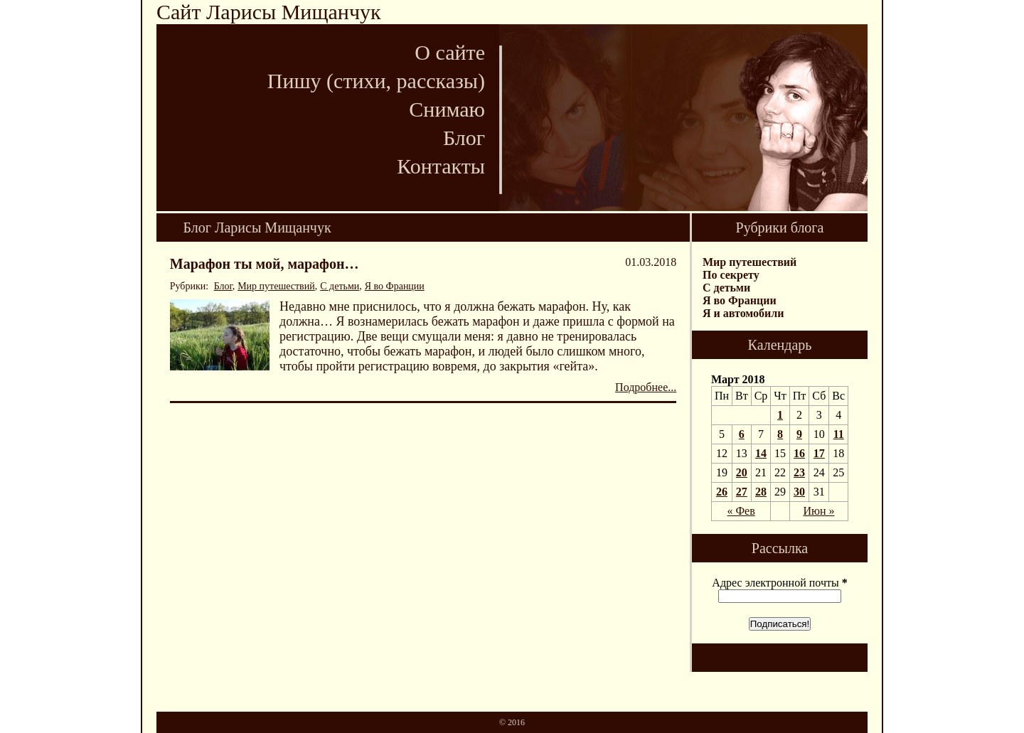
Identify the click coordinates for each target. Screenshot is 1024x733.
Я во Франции (395, 286)
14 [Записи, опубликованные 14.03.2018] (761, 453)
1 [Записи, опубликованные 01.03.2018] (780, 415)
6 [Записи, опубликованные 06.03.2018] (742, 434)
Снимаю (447, 109)
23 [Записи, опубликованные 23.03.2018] (799, 472)
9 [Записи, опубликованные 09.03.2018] (799, 434)
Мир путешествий (276, 286)
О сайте (450, 52)
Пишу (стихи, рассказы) (376, 80)
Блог (464, 137)
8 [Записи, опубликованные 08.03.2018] (780, 434)
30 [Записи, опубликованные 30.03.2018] (799, 492)
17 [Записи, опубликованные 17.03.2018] (819, 453)
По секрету (731, 275)
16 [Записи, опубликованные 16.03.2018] (799, 453)
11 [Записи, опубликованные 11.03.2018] (838, 434)
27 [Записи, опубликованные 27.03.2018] (741, 492)
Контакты (441, 166)
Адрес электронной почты (779, 583)
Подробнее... (645, 387)
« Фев (740, 511)
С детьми (339, 286)
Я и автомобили (743, 313)
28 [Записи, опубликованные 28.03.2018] (761, 492)
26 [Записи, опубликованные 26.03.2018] (721, 492)
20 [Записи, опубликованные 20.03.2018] (741, 472)
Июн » (818, 511)
